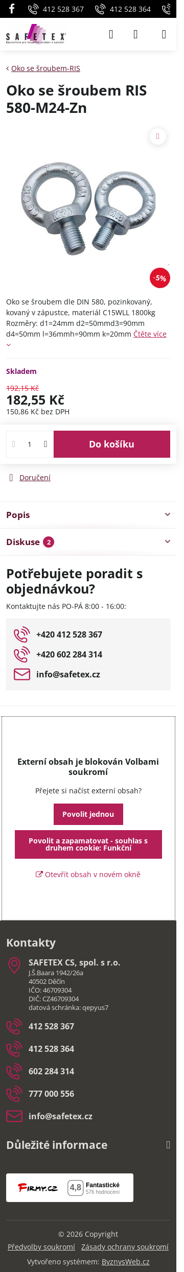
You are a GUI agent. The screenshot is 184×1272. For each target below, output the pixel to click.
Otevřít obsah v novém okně (88, 874)
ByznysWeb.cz (126, 1261)
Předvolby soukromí (41, 1247)
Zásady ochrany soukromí (125, 1247)
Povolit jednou (88, 814)
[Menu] (164, 34)
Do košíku (111, 444)
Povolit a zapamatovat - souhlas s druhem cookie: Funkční (88, 844)
